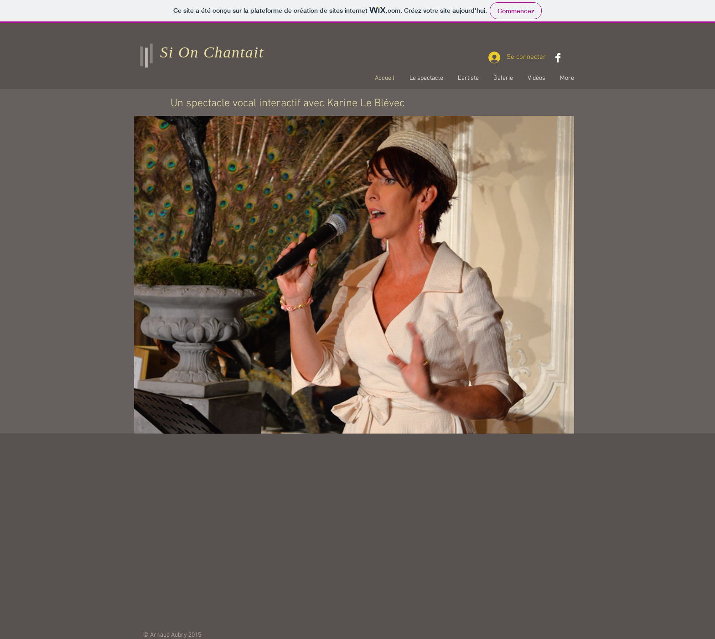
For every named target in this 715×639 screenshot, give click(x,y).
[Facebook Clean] (558, 57)
